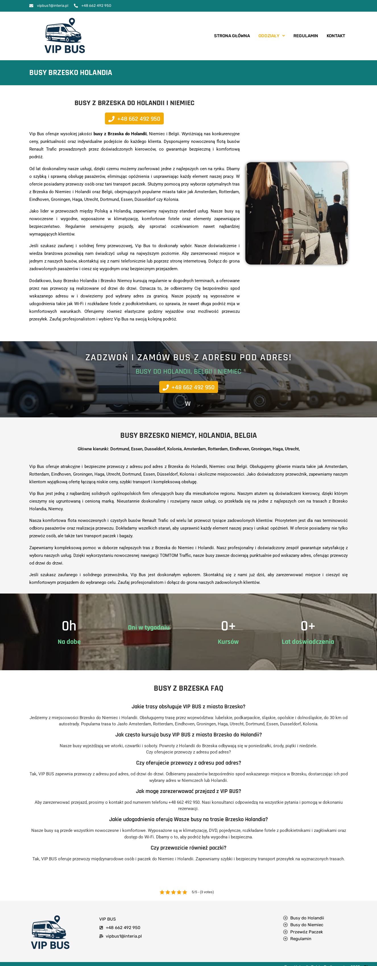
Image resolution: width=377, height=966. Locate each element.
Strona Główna (232, 35)
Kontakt (336, 35)
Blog (368, 956)
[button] (271, 36)
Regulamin (305, 35)
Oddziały (271, 35)
